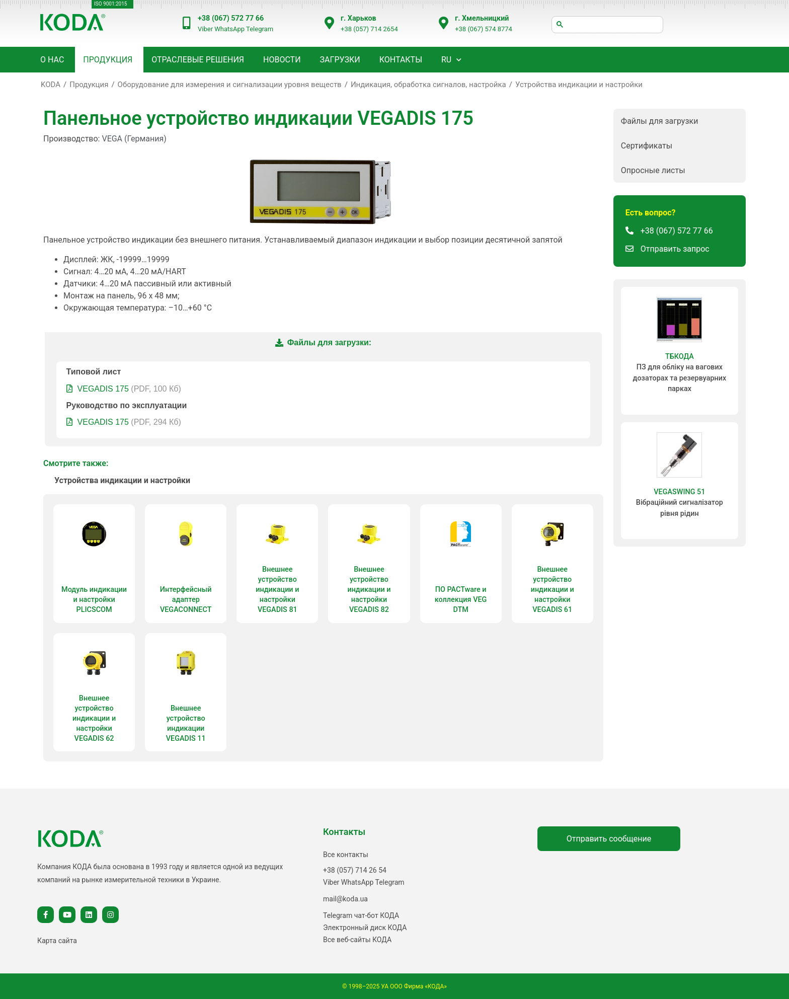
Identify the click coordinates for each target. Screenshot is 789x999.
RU (446, 59)
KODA (50, 84)
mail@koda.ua (345, 899)
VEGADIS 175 (103, 389)
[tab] (323, 343)
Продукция (88, 84)
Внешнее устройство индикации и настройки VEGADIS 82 (368, 589)
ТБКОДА (679, 356)
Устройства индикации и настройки (579, 84)
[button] (679, 121)
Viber (205, 29)
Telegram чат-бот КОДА (361, 915)
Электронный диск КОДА (365, 928)
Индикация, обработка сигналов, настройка (428, 84)
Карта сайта (57, 941)
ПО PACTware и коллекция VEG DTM (461, 599)
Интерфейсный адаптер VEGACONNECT (186, 599)
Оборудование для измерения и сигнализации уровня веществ (230, 84)
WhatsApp (229, 29)
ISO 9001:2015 (110, 4)
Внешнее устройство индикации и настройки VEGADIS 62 (94, 718)
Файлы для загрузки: (323, 342)
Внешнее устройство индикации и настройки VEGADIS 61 (552, 589)
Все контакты (345, 855)
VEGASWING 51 (679, 492)
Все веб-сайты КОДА (357, 940)
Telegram (259, 29)
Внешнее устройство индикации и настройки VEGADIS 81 (277, 589)
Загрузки (340, 59)
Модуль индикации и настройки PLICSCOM (94, 599)
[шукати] (607, 24)
